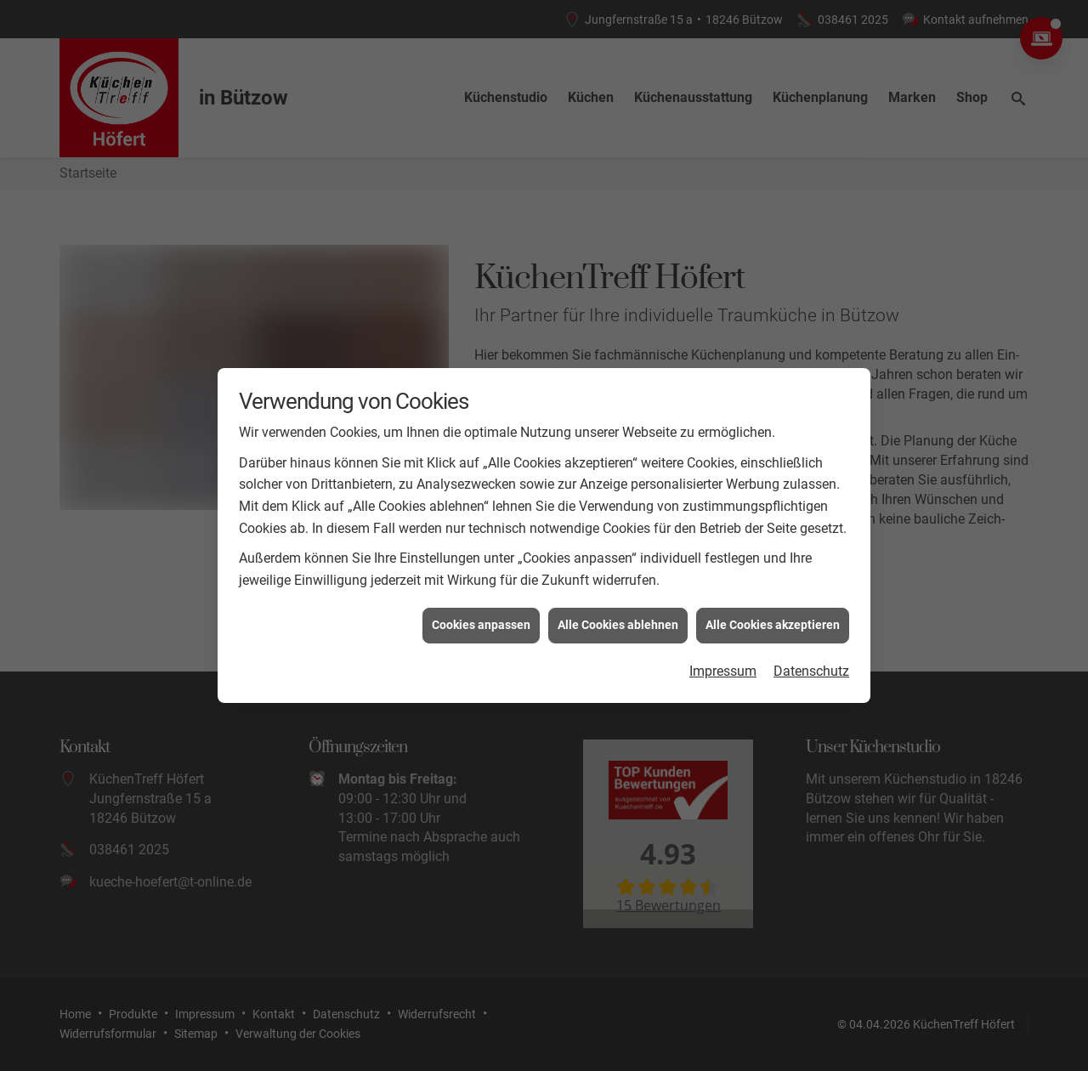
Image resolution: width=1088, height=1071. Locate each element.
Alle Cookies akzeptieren (773, 616)
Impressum (722, 662)
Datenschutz (811, 662)
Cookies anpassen (481, 616)
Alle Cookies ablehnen (618, 616)
